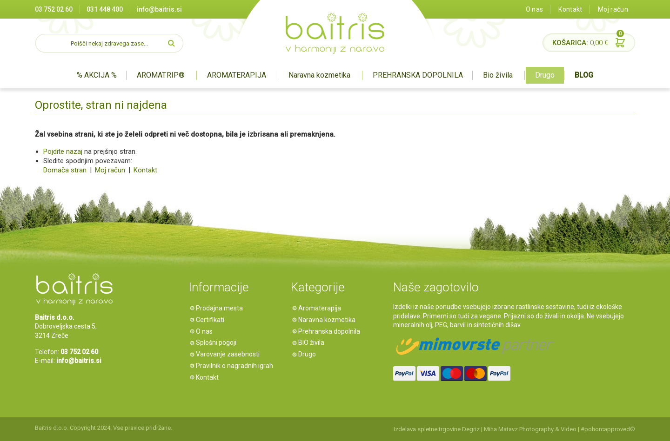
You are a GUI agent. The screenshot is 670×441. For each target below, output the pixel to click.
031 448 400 (105, 9)
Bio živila (497, 75)
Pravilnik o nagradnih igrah (236, 365)
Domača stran (65, 170)
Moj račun (613, 9)
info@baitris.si (159, 9)
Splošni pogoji (218, 342)
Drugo (545, 75)
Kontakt (570, 9)
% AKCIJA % (97, 75)
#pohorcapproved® (608, 429)
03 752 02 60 (54, 9)
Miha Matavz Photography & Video (530, 429)
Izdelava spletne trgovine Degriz (437, 429)
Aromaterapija (321, 308)
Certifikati (212, 319)
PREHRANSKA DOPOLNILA (418, 75)
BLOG (584, 75)
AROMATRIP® (160, 75)
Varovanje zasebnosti (229, 354)
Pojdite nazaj (62, 151)
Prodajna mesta (221, 308)
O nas (534, 9)
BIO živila (313, 342)
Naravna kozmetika (319, 75)
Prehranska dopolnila (331, 331)
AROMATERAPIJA (236, 75)
